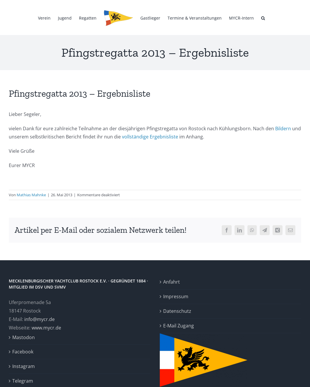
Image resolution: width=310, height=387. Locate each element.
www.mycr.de (46, 327)
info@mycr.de (39, 319)
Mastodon (23, 337)
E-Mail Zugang (178, 325)
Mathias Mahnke (31, 194)
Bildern (283, 128)
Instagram (23, 366)
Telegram (22, 381)
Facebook (22, 351)
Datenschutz (177, 311)
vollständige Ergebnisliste (150, 136)
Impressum (175, 296)
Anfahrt (171, 282)
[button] (263, 17)
